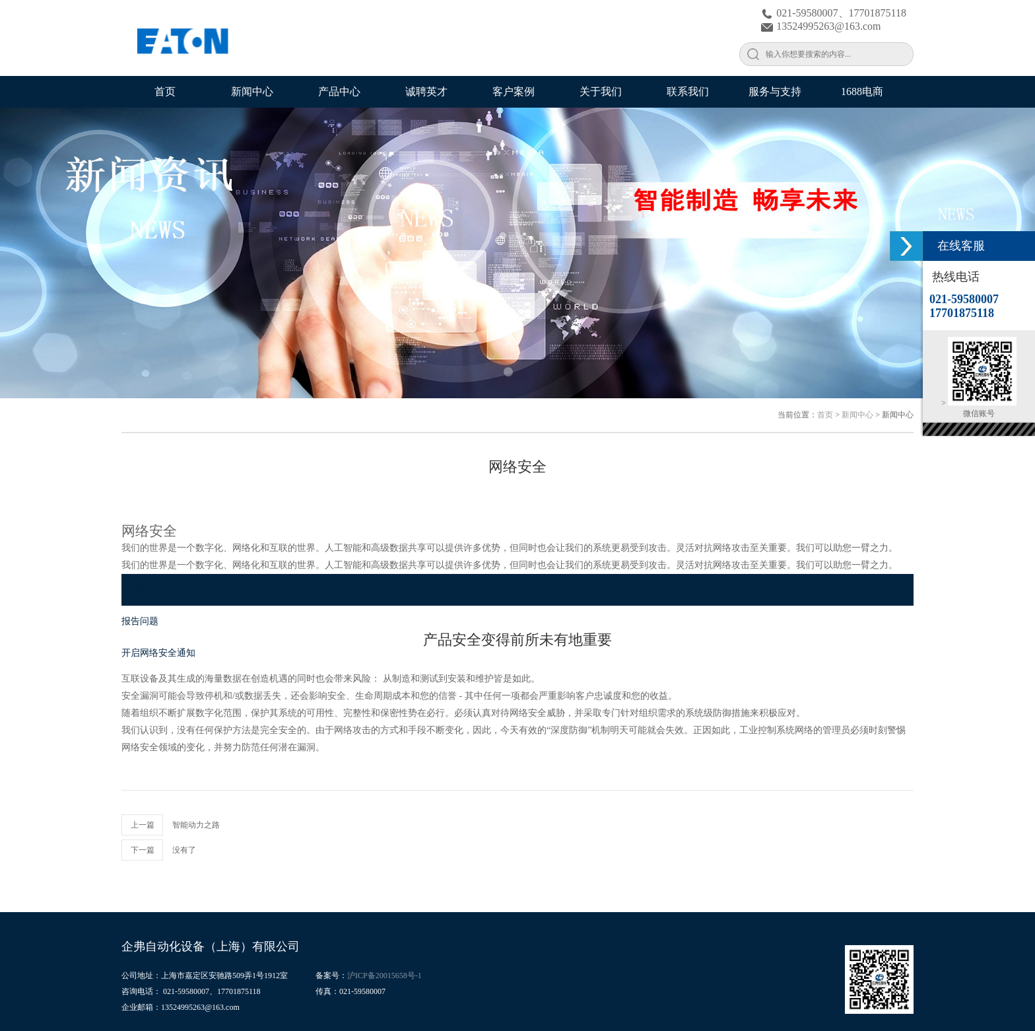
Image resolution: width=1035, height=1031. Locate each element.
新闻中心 (252, 91)
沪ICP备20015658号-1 (384, 975)
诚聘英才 (426, 91)
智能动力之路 (196, 825)
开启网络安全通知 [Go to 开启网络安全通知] (158, 653)
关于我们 (601, 91)
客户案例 (513, 91)
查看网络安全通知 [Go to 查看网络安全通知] (158, 589)
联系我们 (688, 91)
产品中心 (339, 91)
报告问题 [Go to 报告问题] (139, 621)
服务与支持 (775, 91)
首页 (165, 91)
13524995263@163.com (821, 26)
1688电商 (862, 91)
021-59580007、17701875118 (833, 12)
